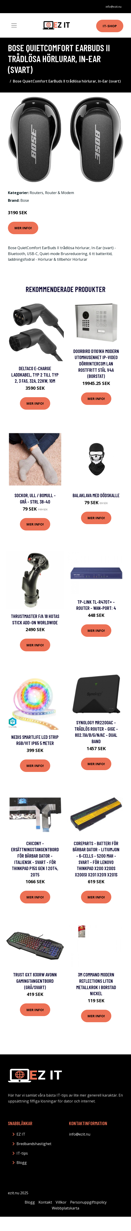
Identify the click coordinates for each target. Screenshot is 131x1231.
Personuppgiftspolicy (88, 1202)
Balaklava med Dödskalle (96, 495)
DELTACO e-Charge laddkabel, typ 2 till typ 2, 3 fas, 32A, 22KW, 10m (35, 374)
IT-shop (110, 26)
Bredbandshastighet (34, 1143)
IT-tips (22, 1153)
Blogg (22, 1162)
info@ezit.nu (113, 7)
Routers (36, 192)
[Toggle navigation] (14, 25)
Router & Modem (59, 192)
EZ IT (21, 1134)
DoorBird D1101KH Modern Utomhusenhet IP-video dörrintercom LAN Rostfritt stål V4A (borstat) (96, 363)
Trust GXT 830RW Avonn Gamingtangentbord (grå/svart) (35, 981)
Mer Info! (23, 228)
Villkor (61, 1202)
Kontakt (45, 1202)
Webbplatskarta (65, 1208)
